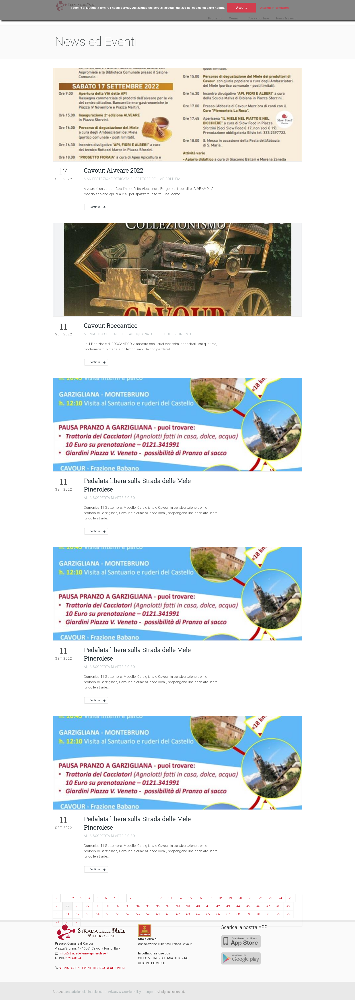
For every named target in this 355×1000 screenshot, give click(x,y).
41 (208, 906)
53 (87, 914)
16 (200, 898)
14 (180, 898)
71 (268, 914)
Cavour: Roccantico (110, 325)
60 (158, 914)
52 (77, 914)
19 (230, 898)
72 (278, 914)
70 (258, 914)
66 (218, 914)
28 (77, 906)
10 (140, 898)
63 (188, 914)
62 (178, 914)
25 (290, 898)
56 (118, 914)
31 (107, 906)
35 (148, 906)
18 (220, 898)
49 (288, 906)
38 (178, 906)
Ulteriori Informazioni (274, 7)
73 (288, 914)
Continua (95, 207)
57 (128, 914)
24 (280, 898)
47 (268, 906)
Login (149, 992)
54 (97, 914)
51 (67, 914)
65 (208, 914)
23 (270, 898)
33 (128, 906)
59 (148, 914)
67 (228, 914)
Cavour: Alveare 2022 (113, 170)
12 (160, 898)
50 (57, 914)
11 (150, 898)
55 (107, 914)
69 (248, 914)
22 (260, 898)
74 (57, 922)
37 (168, 906)
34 (138, 906)
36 (158, 906)
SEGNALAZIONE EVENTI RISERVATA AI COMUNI (92, 968)
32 (118, 906)
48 (278, 906)
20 (240, 898)
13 (170, 898)
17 (210, 898)
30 (97, 906)
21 (250, 898)
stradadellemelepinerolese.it (83, 992)
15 (190, 898)
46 (258, 906)
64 (198, 914)
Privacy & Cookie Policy (124, 992)
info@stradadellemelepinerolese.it (84, 953)
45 (248, 906)
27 (67, 906)
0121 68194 (72, 958)
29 (87, 906)
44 (238, 906)
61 (168, 914)
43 (228, 906)
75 (67, 922)
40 (198, 906)
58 (138, 914)
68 (238, 914)
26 (57, 906)
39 (188, 906)
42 (218, 906)
